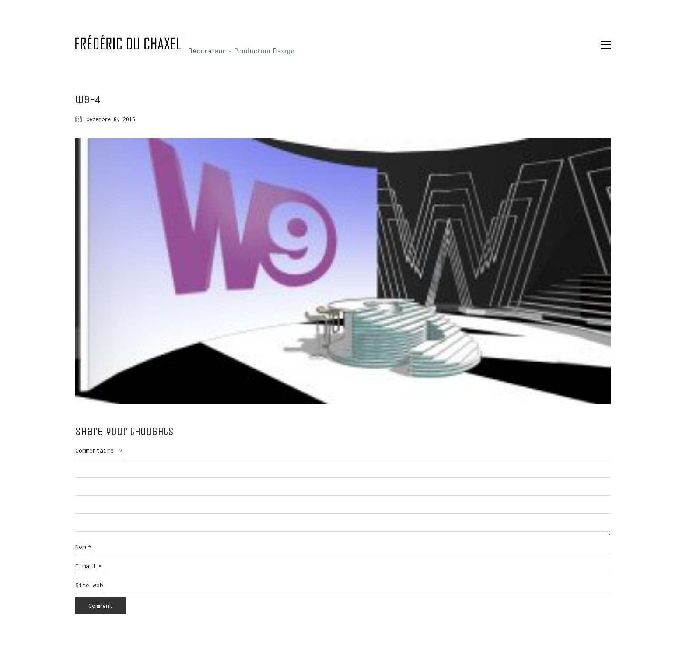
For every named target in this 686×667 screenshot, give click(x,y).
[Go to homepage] (184, 44)
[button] (606, 45)
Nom (83, 547)
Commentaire (99, 450)
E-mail (88, 566)
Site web (89, 585)
